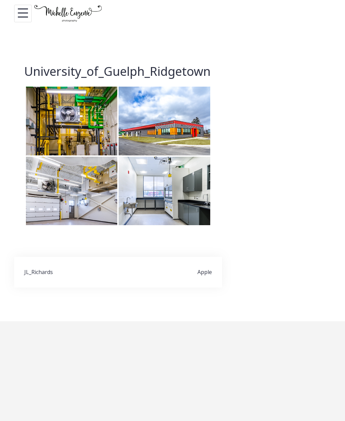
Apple (204, 272)
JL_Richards (38, 272)
